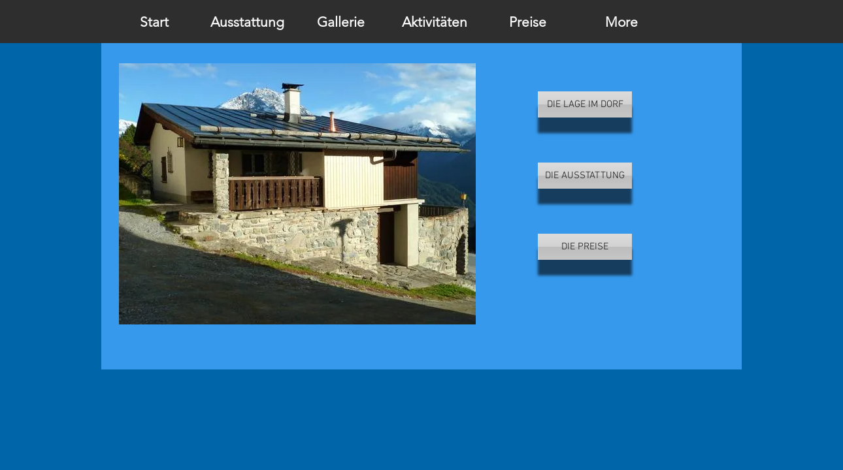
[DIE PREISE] (585, 247)
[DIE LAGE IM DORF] (585, 104)
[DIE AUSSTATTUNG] (585, 176)
